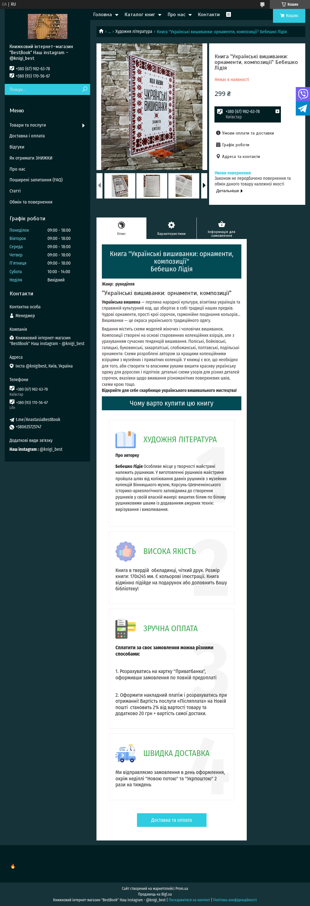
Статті (15, 191)
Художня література (133, 31)
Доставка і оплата (27, 136)
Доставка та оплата (171, 820)
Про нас (176, 14)
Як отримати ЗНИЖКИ (31, 158)
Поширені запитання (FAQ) (36, 180)
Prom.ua (182, 888)
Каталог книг (140, 14)
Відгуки (16, 147)
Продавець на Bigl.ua (155, 894)
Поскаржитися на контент (189, 900)
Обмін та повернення (31, 202)
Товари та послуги (27, 125)
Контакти (209, 14)
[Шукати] (84, 89)
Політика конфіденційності (235, 900)
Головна (102, 14)
